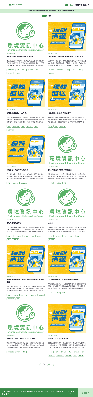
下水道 (81, 355)
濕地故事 (30, 70)
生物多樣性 (11, 70)
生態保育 (17, 73)
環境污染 (10, 236)
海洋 (37, 70)
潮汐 (18, 70)
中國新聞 (51, 73)
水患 (75, 355)
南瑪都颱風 (23, 183)
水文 (67, 70)
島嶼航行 (26, 236)
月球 (50, 126)
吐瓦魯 (59, 183)
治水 (83, 352)
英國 (9, 126)
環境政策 (51, 355)
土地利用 (73, 70)
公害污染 (68, 355)
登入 (71, 5)
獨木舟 (39, 236)
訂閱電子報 (78, 5)
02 (49, 365)
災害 (18, 299)
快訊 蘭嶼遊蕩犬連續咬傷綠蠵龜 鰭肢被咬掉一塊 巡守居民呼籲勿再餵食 (56, 11)
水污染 (56, 352)
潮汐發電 (10, 73)
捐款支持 (86, 5)
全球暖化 (51, 183)
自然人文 (71, 236)
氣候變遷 (51, 70)
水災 (21, 295)
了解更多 (72, 392)
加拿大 (24, 70)
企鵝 (50, 236)
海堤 (63, 293)
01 (44, 365)
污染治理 (76, 352)
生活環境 (10, 130)
